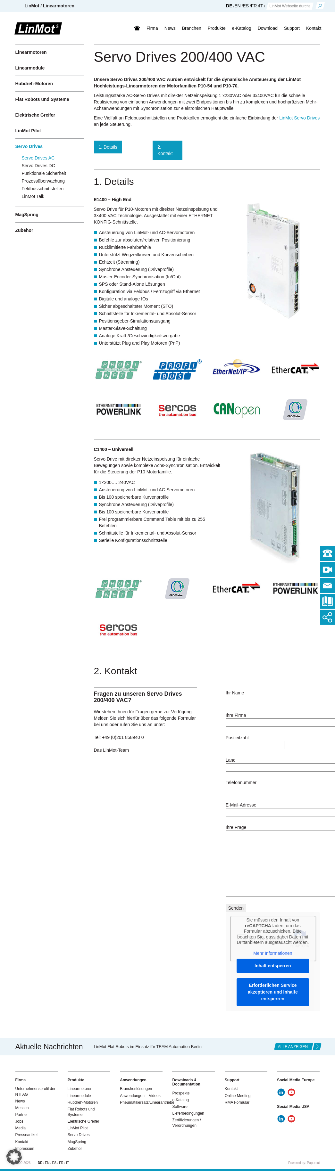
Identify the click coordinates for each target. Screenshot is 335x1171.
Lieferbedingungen (188, 1113)
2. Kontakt (164, 150)
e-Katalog (241, 28)
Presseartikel (26, 1135)
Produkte (217, 28)
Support (292, 28)
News (170, 28)
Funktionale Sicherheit (44, 173)
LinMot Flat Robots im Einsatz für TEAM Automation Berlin (148, 1046)
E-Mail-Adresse (273, 808)
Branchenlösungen (136, 1088)
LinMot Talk (33, 196)
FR (254, 5)
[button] (14, 1157)
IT (261, 5)
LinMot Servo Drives (299, 117)
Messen (22, 1108)
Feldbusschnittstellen (43, 188)
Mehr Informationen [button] (272, 953)
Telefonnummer (273, 786)
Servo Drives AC (38, 157)
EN (237, 5)
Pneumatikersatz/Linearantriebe (147, 1102)
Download (268, 28)
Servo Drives (29, 146)
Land (273, 763)
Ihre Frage (273, 861)
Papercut (313, 1163)
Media (20, 1128)
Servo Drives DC (38, 165)
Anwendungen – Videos (140, 1095)
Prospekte (180, 1093)
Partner (21, 1114)
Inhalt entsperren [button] (273, 965)
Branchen (191, 28)
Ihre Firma (273, 719)
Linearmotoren (31, 52)
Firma (152, 28)
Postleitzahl (255, 741)
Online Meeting (238, 1095)
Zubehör (24, 230)
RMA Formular (237, 1102)
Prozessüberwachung (43, 181)
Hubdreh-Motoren (34, 83)
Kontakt (313, 28)
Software (179, 1106)
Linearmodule (30, 67)
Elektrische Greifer (35, 115)
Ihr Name (273, 696)
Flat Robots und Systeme (42, 99)
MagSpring (26, 214)
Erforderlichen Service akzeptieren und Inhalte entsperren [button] (273, 992)
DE (229, 5)
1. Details (108, 147)
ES (246, 5)
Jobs (19, 1121)
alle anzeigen (293, 1046)
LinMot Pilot (28, 130)
